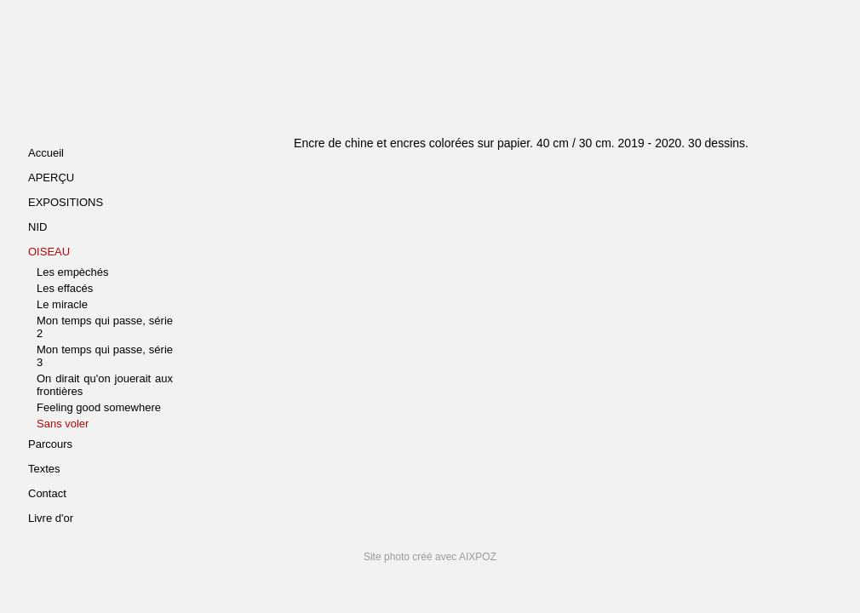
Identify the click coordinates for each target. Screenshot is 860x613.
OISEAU (49, 251)
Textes (44, 468)
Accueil (46, 152)
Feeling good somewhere (99, 407)
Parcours (50, 444)
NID (37, 227)
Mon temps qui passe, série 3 (105, 356)
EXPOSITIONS (65, 202)
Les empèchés (73, 272)
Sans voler (63, 423)
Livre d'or (50, 518)
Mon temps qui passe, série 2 (105, 327)
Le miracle (62, 304)
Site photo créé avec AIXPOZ (430, 557)
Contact (47, 493)
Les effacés (65, 288)
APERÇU (51, 177)
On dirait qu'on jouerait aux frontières (105, 385)
